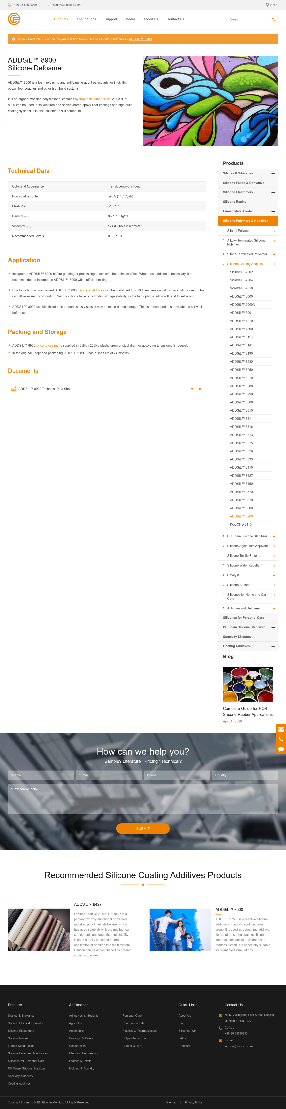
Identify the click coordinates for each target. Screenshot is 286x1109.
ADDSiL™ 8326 (241, 451)
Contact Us (175, 19)
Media (130, 19)
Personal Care (132, 1015)
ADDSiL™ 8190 (241, 353)
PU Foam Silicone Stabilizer (247, 536)
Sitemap (171, 1102)
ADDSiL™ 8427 (241, 475)
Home (20, 39)
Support (111, 19)
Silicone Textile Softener (244, 555)
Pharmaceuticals (133, 1023)
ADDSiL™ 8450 (241, 483)
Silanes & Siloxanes (238, 173)
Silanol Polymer (238, 230)
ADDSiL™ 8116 (241, 337)
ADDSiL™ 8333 (241, 459)
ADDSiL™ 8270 (241, 378)
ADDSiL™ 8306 (241, 402)
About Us (151, 19)
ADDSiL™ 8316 (241, 426)
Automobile (76, 1030)
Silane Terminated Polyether (247, 254)
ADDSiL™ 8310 (241, 410)
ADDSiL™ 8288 (241, 386)
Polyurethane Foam (135, 1038)
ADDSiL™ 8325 (241, 443)
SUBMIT (143, 829)
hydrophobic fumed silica (93, 99)
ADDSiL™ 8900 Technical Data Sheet (41, 389)
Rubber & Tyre (132, 1045)
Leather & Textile (80, 1061)
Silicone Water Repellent (244, 565)
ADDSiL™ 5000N (242, 304)
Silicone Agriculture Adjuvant (247, 546)
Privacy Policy (193, 1102)
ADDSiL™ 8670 (241, 500)
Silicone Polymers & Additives (64, 39)
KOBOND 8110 (241, 524)
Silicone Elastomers (238, 192)
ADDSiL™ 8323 (241, 435)
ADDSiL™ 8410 (241, 467)
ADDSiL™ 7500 (241, 329)
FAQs (182, 1038)
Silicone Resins (234, 202)
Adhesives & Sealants (84, 1015)
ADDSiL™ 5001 (241, 312)
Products (61, 19)
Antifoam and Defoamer (244, 608)
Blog (228, 656)
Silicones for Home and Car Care (246, 596)
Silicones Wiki (188, 1030)
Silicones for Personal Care (243, 618)
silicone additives (91, 290)
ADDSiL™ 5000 (241, 296)
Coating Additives (236, 646)
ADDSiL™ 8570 (241, 492)
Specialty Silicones (237, 637)
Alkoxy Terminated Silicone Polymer (246, 242)
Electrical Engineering (83, 1053)
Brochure (184, 1045)
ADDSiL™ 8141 (241, 345)
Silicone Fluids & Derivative (243, 183)
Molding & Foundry (81, 1068)
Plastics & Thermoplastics (140, 1030)
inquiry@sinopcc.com (66, 4)
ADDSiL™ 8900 (140, 39)
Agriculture (76, 1023)
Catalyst (233, 575)
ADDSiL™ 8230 (241, 361)
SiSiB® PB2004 (241, 280)
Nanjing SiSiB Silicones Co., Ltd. (44, 1102)
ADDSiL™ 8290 (241, 394)
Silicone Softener (239, 585)
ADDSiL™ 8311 (241, 418)
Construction (77, 1045)
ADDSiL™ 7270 (241, 321)
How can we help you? (143, 751)
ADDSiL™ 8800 (241, 508)
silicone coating (47, 345)
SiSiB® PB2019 (241, 288)
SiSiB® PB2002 (241, 272)
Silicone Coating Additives (107, 39)
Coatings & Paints (81, 1038)
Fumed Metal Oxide (237, 211)
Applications (86, 19)
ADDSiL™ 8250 (241, 369)
